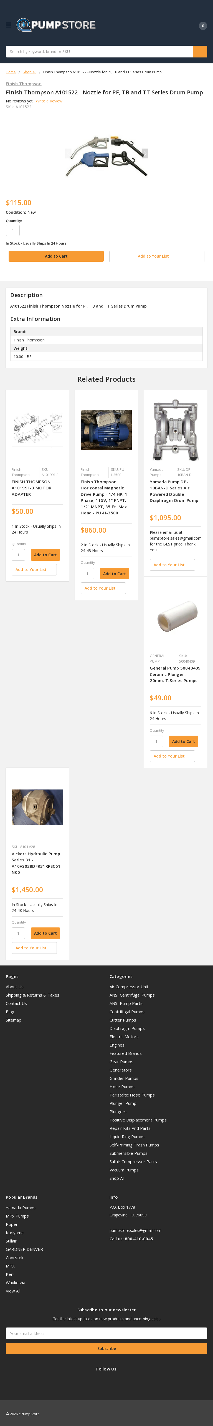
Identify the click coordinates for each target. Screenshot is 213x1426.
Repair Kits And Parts (130, 1126)
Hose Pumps (122, 1084)
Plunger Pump (123, 1101)
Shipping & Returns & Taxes (32, 993)
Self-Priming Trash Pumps (134, 1143)
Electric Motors (124, 1034)
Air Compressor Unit (129, 984)
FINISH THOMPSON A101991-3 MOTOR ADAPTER (31, 486)
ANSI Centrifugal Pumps (132, 993)
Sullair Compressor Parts (133, 1159)
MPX (10, 1263)
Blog (10, 1009)
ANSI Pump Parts (126, 1001)
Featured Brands (126, 1051)
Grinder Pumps (124, 1076)
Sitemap (13, 1018)
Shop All (117, 1176)
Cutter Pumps (123, 1018)
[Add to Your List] (34, 567)
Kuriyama (15, 1230)
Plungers (118, 1109)
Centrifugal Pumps (127, 1009)
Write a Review (49, 101)
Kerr (10, 1272)
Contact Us (16, 1001)
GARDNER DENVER (24, 1247)
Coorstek (14, 1255)
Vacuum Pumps (124, 1168)
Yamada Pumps (21, 1205)
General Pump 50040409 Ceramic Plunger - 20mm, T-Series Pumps (175, 672)
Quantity (19, 541)
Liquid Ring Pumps (127, 1134)
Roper (12, 1222)
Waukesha (15, 1280)
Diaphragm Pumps (127, 1026)
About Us (15, 984)
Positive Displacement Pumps (138, 1118)
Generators (121, 1068)
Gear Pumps (121, 1059)
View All (13, 1288)
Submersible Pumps (129, 1151)
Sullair (11, 1238)
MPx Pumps (17, 1213)
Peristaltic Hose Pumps (132, 1093)
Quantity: (14, 220)
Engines (117, 1043)
